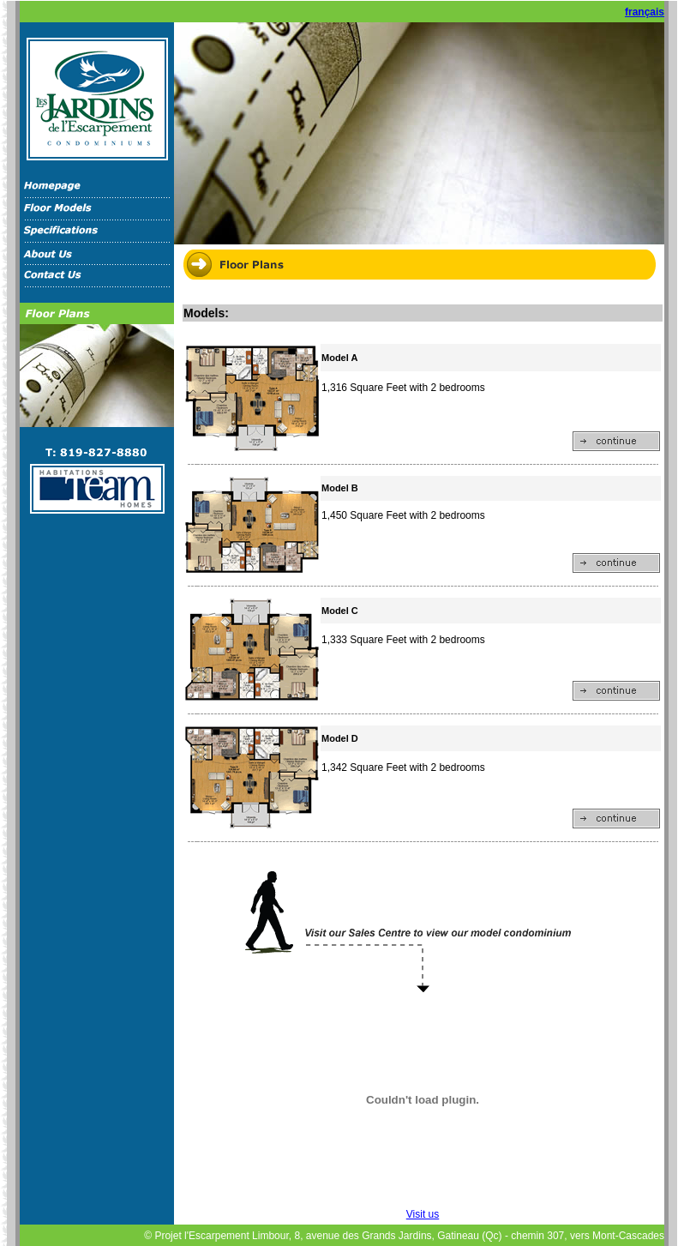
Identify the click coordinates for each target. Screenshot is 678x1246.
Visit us (422, 1214)
